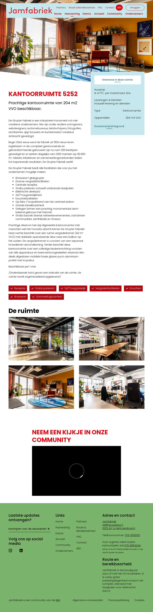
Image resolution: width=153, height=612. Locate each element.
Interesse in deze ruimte (117, 79)
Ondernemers (134, 13)
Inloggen (135, 7)
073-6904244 (132, 545)
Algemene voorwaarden (88, 600)
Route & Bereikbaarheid (82, 7)
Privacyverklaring (118, 600)
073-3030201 (132, 535)
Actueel (99, 13)
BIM (58, 600)
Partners (61, 7)
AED (119, 7)
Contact (109, 7)
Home (58, 13)
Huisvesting (72, 13)
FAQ (100, 7)
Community (114, 13)
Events (87, 13)
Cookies (139, 600)
